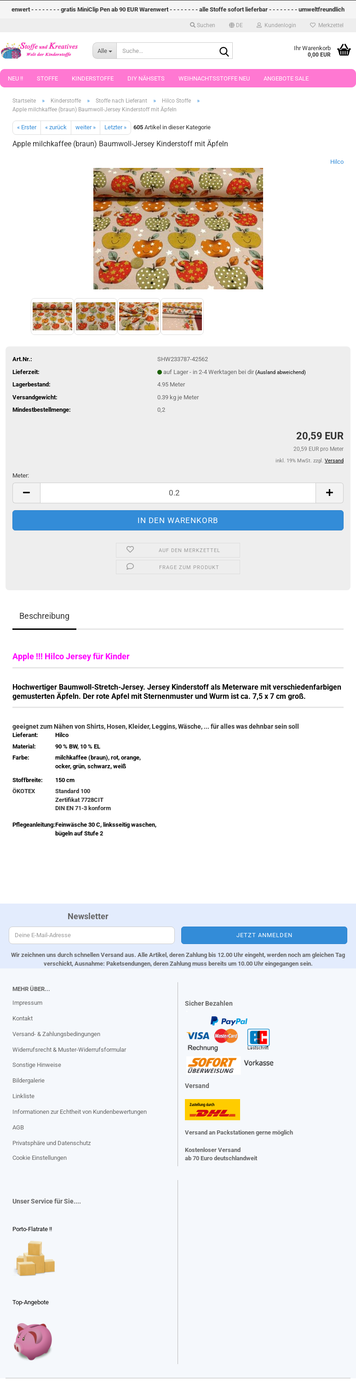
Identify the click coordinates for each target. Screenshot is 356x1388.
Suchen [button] (202, 25)
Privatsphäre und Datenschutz (51, 1143)
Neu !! (15, 78)
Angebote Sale (286, 78)
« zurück (56, 127)
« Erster (26, 127)
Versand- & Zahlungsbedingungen (56, 1034)
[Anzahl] (178, 493)
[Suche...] (104, 50)
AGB (18, 1127)
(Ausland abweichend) (280, 372)
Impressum (27, 1002)
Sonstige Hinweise (36, 1064)
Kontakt (22, 1018)
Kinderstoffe (93, 78)
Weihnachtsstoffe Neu (214, 78)
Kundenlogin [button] (276, 25)
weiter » (85, 127)
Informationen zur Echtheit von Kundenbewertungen (79, 1111)
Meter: (20, 475)
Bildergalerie (28, 1080)
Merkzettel (327, 25)
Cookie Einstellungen (39, 1157)
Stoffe (47, 78)
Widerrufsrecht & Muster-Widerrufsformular (69, 1049)
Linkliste (23, 1096)
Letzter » (115, 127)
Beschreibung (44, 616)
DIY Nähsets (146, 78)
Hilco (337, 161)
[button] (236, 25)
